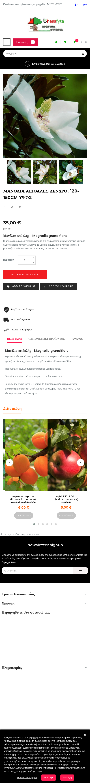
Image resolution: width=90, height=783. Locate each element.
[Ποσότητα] (24, 260)
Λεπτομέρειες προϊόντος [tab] (46, 338)
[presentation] (9, 462)
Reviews (77, 338)
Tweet (12, 207)
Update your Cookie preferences (19, 534)
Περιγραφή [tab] (14, 338)
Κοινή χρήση (4, 207)
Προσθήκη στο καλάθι (24, 274)
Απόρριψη (48, 777)
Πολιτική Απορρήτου (27, 777)
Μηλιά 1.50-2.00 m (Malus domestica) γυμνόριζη (66, 499)
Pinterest (20, 207)
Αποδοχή (67, 777)
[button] (34, 524)
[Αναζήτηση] (45, 53)
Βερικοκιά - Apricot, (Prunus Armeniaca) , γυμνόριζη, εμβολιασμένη (23, 499)
